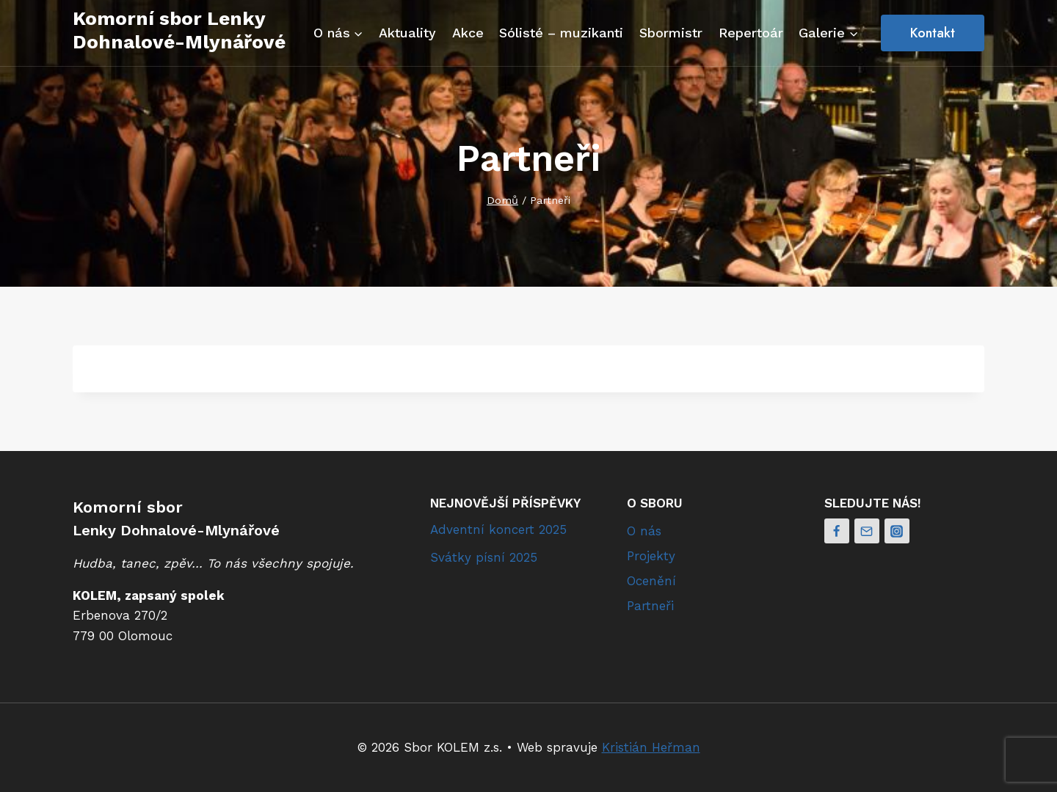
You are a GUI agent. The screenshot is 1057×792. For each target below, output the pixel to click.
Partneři (650, 605)
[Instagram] (897, 530)
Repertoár (751, 32)
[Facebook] (836, 530)
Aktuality (407, 32)
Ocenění (651, 580)
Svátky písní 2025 (483, 557)
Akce (468, 32)
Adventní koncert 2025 (498, 529)
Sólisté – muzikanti (561, 32)
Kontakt (932, 33)
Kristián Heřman (651, 747)
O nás (644, 531)
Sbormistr (670, 32)
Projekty (651, 556)
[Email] (866, 530)
